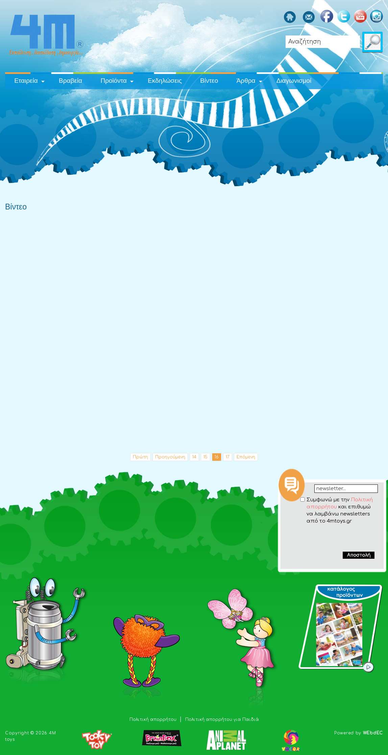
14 (194, 457)
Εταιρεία (26, 80)
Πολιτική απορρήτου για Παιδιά (222, 719)
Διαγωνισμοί (293, 80)
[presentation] (332, 538)
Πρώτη (140, 457)
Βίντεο (209, 80)
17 (227, 457)
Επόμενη (246, 457)
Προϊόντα (113, 80)
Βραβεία (70, 80)
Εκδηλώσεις (165, 80)
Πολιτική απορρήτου (153, 719)
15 (205, 457)
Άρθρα (246, 80)
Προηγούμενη (170, 457)
